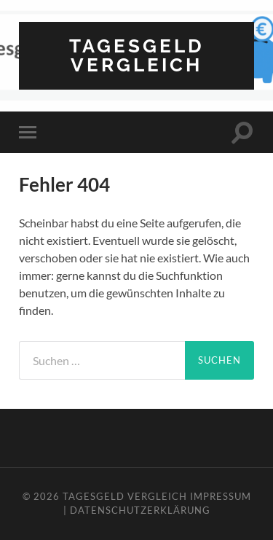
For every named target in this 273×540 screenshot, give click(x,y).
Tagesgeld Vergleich (137, 55)
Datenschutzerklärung (140, 510)
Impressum (220, 496)
